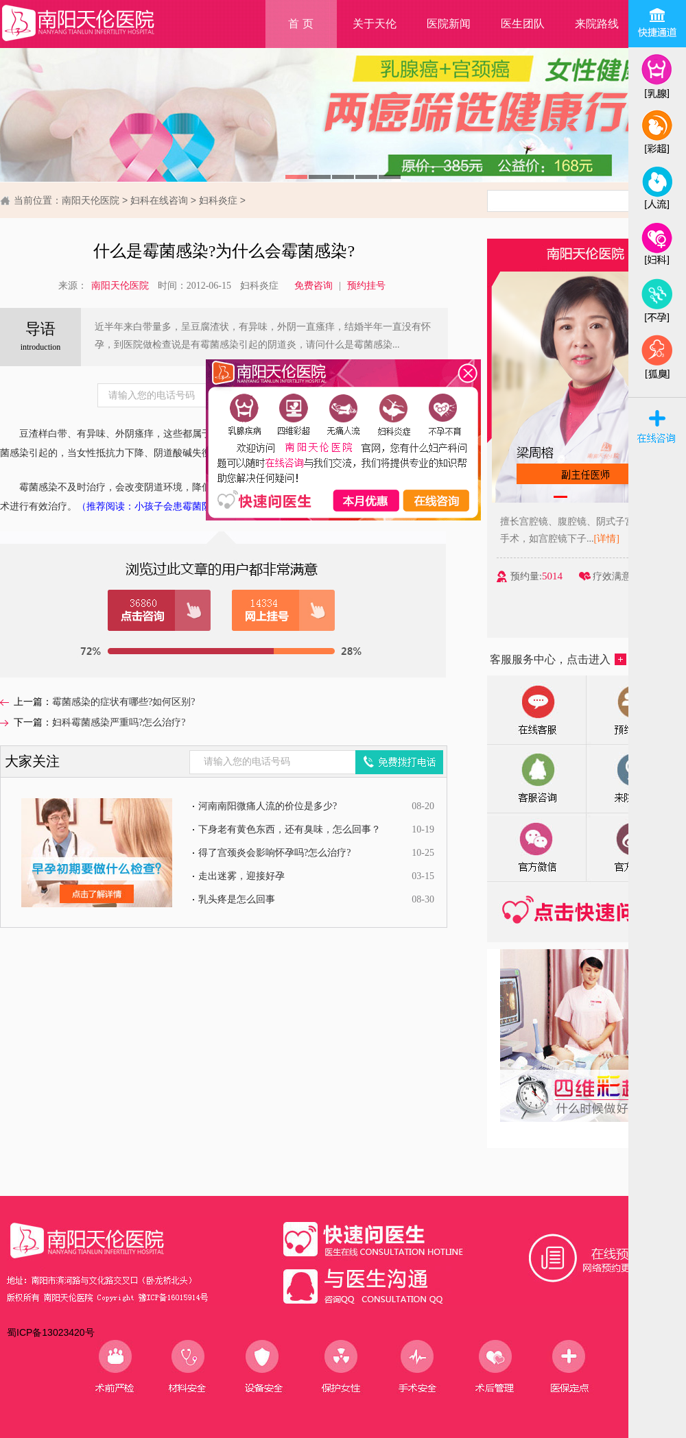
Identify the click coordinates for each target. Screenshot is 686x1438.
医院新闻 (449, 23)
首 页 (300, 23)
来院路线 (597, 23)
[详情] (610, 539)
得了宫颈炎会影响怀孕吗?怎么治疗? (274, 853)
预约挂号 (366, 285)
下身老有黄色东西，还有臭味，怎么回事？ (289, 829)
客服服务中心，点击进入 (558, 659)
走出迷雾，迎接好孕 (241, 876)
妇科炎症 (218, 200)
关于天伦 (375, 23)
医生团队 (523, 23)
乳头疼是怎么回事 (236, 899)
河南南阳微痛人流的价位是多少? (267, 806)
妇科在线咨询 (159, 200)
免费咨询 (313, 285)
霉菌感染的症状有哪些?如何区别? (123, 702)
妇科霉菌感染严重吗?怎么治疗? (118, 722)
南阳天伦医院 (90, 200)
